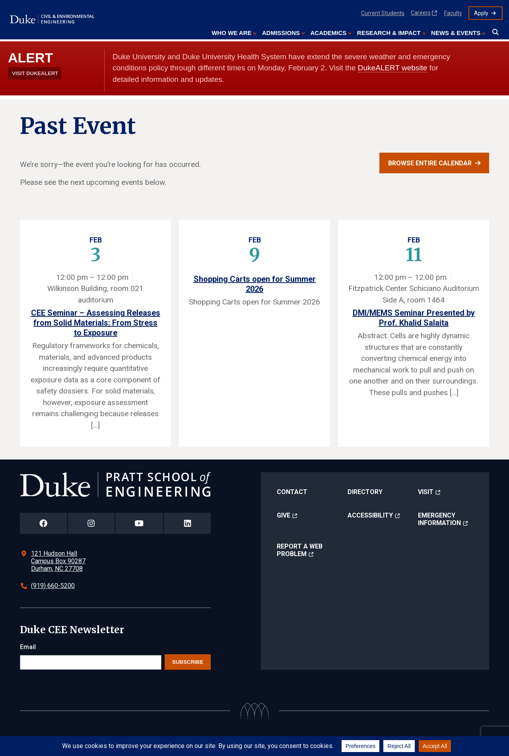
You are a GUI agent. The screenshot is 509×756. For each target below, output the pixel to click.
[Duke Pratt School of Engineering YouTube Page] (139, 523)
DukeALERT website (392, 68)
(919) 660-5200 (53, 585)
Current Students (382, 13)
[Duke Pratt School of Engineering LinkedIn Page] (187, 523)
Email (28, 647)
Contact (292, 492)
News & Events (455, 32)
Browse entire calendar (430, 163)
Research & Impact (389, 32)
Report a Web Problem (299, 550)
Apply (481, 13)
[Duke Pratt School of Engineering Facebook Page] (43, 523)
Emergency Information (439, 519)
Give (283, 515)
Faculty (453, 13)
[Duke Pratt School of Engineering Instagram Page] (91, 523)
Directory (365, 492)
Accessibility (370, 515)
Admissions (281, 32)
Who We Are (231, 32)
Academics (328, 32)
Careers (421, 13)
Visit (425, 492)
